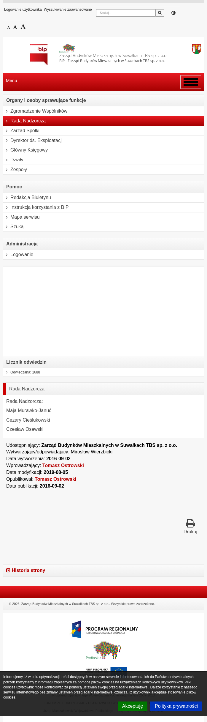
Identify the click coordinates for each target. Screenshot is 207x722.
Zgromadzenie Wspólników (35, 111)
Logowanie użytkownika (23, 9)
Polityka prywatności (176, 706)
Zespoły (15, 169)
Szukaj (14, 226)
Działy (13, 160)
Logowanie (18, 254)
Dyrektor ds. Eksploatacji (33, 140)
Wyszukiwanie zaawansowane (68, 9)
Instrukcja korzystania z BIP (36, 207)
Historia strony (25, 570)
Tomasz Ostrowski (63, 465)
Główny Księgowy (25, 150)
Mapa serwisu (21, 217)
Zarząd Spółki (21, 130)
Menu (11, 80)
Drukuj (190, 526)
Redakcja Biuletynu (27, 197)
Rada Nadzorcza (24, 121)
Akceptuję (132, 706)
